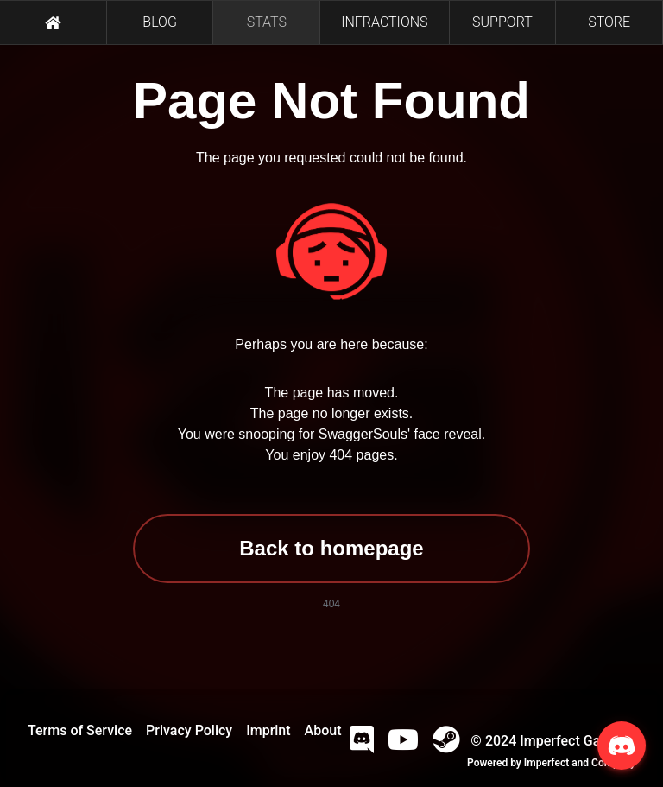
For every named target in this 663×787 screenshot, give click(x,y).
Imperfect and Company (579, 763)
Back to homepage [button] (331, 548)
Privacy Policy (189, 730)
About (323, 730)
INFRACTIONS (384, 22)
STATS (267, 22)
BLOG (159, 22)
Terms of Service (80, 730)
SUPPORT (502, 22)
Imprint (268, 730)
